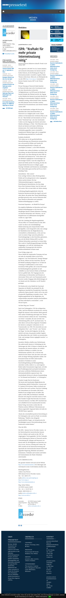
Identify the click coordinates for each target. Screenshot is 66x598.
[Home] (3, 11)
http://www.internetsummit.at (26, 464)
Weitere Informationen (41, 596)
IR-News (27, 546)
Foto (32, 553)
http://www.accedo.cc (24, 495)
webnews (27, 560)
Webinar (36, 553)
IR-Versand (35, 551)
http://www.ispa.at (31, 79)
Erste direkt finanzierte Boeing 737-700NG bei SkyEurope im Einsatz (8, 103)
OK (50, 596)
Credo (26, 569)
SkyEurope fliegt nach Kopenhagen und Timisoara (8, 94)
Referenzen (28, 571)
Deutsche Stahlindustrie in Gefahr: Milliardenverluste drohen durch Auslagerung (56, 66)
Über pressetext (29, 566)
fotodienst (32, 560)
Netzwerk (38, 567)
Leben (37, 544)
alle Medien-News (57, 121)
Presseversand (28, 551)
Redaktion (27, 553)
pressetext (27, 559)
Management (32, 567)
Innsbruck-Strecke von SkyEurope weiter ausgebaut (8, 86)
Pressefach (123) (8, 53)
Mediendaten (32, 569)
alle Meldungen (9, 108)
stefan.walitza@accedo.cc (29, 493)
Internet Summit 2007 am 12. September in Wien (8, 70)
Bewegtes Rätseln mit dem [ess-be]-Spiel (8, 78)
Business (27, 544)
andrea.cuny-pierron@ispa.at (30, 478)
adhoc (32, 559)
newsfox (36, 559)
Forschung (32, 544)
